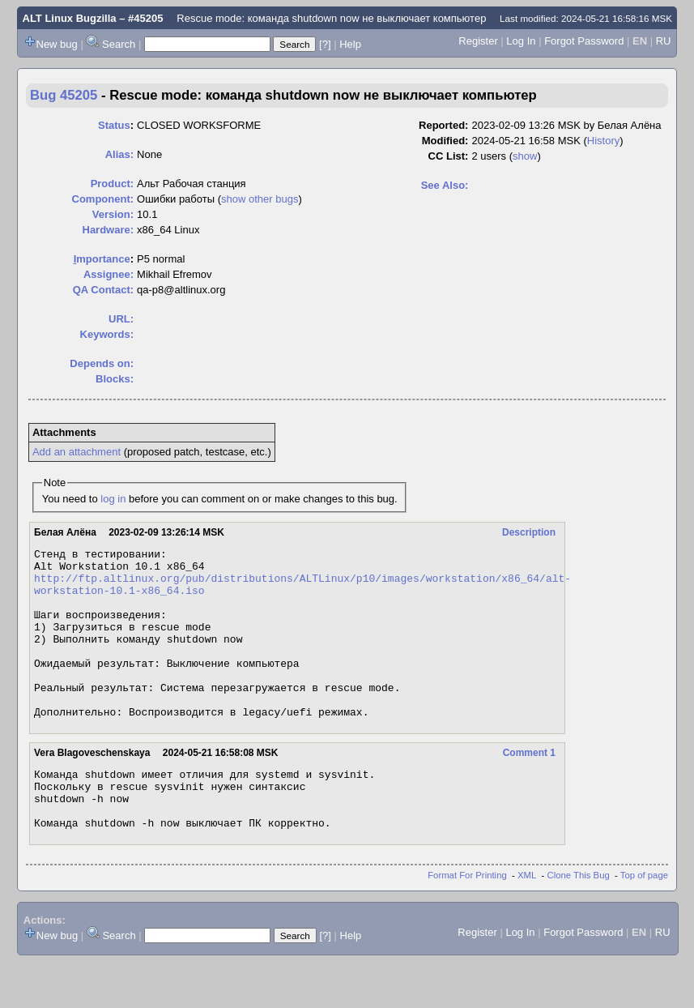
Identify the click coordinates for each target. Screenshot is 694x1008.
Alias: (119, 154)
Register (477, 41)
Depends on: (102, 363)
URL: (121, 319)
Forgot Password (584, 41)
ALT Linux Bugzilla (70, 18)
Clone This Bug (578, 921)
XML (526, 921)
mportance (102, 259)
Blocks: (115, 379)
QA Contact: (103, 290)
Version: (113, 214)
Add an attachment (76, 452)
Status (114, 125)
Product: (112, 183)
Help (350, 44)
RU (663, 41)
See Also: (445, 185)
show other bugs (259, 199)
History (603, 141)
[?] (324, 44)
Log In (520, 41)
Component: (103, 199)
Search (118, 44)
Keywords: (107, 334)
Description (529, 532)
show (525, 156)
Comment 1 (529, 786)
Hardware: (108, 230)
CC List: (448, 156)
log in (113, 499)
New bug (57, 44)
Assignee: (108, 274)
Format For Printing (467, 921)
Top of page (644, 921)
